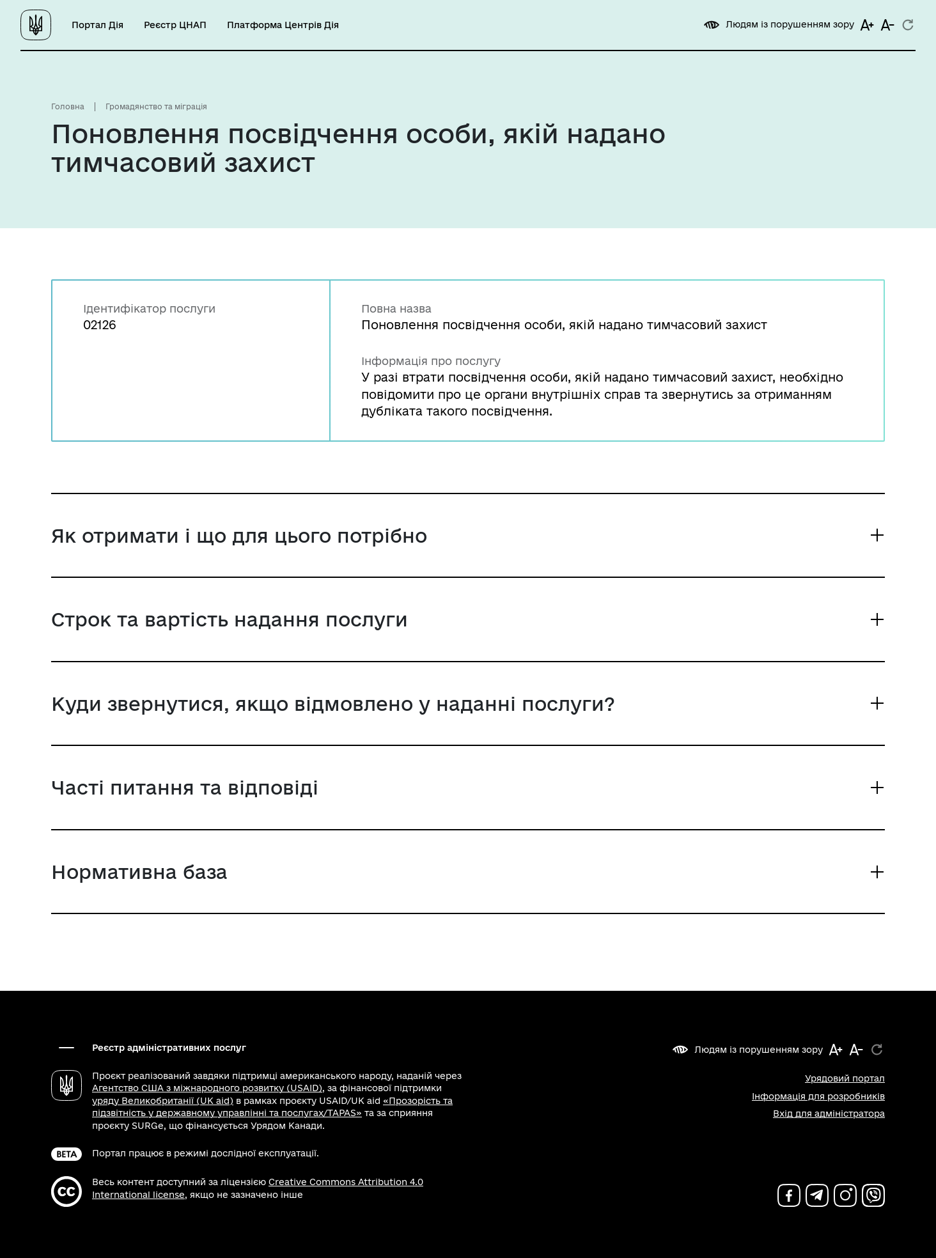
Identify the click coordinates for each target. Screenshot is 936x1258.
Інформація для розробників (818, 1096)
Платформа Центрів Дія (283, 25)
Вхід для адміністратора (829, 1113)
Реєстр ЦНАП (175, 25)
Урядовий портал (845, 1078)
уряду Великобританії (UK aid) (162, 1101)
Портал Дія (97, 25)
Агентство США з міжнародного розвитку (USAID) (207, 1088)
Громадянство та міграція (156, 106)
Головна (67, 106)
